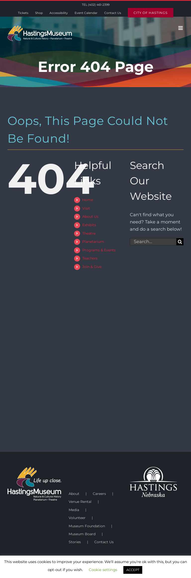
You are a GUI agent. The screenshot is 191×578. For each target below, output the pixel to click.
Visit (86, 208)
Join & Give (91, 266)
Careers (99, 493)
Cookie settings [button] (103, 569)
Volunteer (77, 518)
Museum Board (82, 534)
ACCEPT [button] (132, 570)
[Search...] (153, 241)
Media (74, 510)
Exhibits (89, 225)
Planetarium (93, 241)
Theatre (89, 233)
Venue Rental (80, 501)
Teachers (89, 258)
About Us (90, 216)
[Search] (180, 241)
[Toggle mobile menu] (181, 28)
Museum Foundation (87, 526)
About (74, 493)
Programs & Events (99, 250)
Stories (75, 542)
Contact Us (104, 542)
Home (87, 200)
